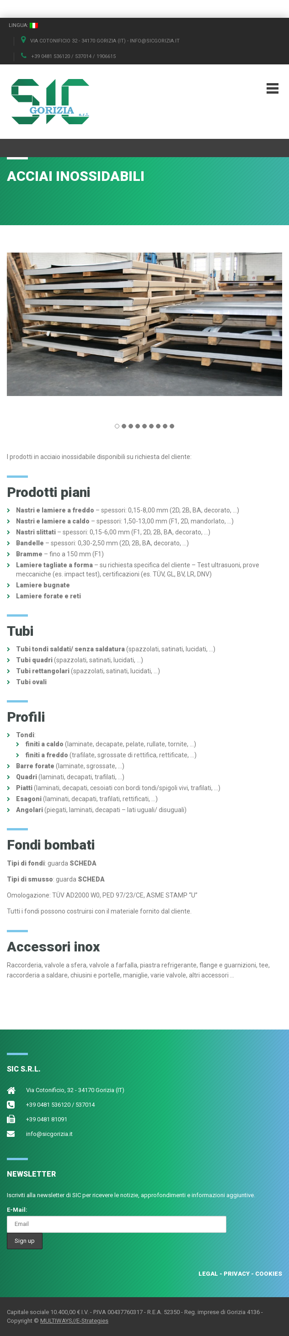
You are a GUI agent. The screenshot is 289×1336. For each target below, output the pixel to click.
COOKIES (268, 1273)
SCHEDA (83, 863)
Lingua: (23, 25)
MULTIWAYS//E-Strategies (74, 1320)
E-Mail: (17, 1209)
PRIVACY (237, 1273)
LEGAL (208, 1273)
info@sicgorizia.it (49, 1133)
